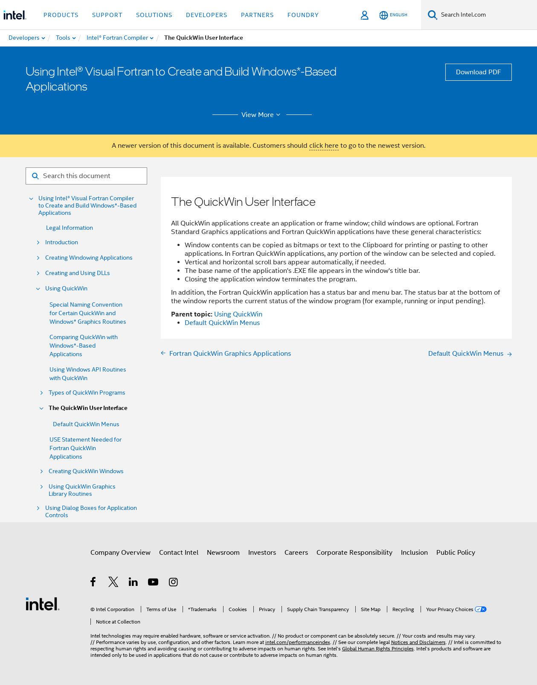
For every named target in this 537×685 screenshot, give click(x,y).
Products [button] (61, 15)
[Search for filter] (86, 175)
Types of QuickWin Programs (87, 392)
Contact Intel (178, 552)
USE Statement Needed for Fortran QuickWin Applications (85, 448)
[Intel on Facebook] (93, 583)
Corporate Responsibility (354, 552)
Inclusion (414, 552)
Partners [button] (257, 15)
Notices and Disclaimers (418, 642)
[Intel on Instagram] (173, 583)
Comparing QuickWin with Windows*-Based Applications (83, 345)
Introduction (61, 242)
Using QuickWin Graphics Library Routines (82, 490)
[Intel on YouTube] (153, 583)
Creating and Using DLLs (77, 273)
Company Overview (120, 552)
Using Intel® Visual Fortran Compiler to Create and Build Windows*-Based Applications (87, 206)
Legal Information (69, 227)
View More (262, 115)
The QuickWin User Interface (88, 408)
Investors (262, 552)
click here (324, 145)
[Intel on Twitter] (113, 583)
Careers (296, 552)
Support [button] (107, 15)
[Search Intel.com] (487, 15)
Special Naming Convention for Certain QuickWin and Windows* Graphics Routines (87, 313)
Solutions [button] (154, 15)
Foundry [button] (303, 15)
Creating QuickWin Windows (86, 471)
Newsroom (223, 552)
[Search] (433, 14)
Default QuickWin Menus (86, 424)
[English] (393, 15)
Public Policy (455, 552)
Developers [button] (206, 15)
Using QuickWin (66, 288)
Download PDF (478, 72)
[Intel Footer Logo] (43, 603)
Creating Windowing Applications (89, 257)
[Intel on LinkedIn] (133, 583)
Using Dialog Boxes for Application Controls (91, 511)
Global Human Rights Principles (378, 648)
